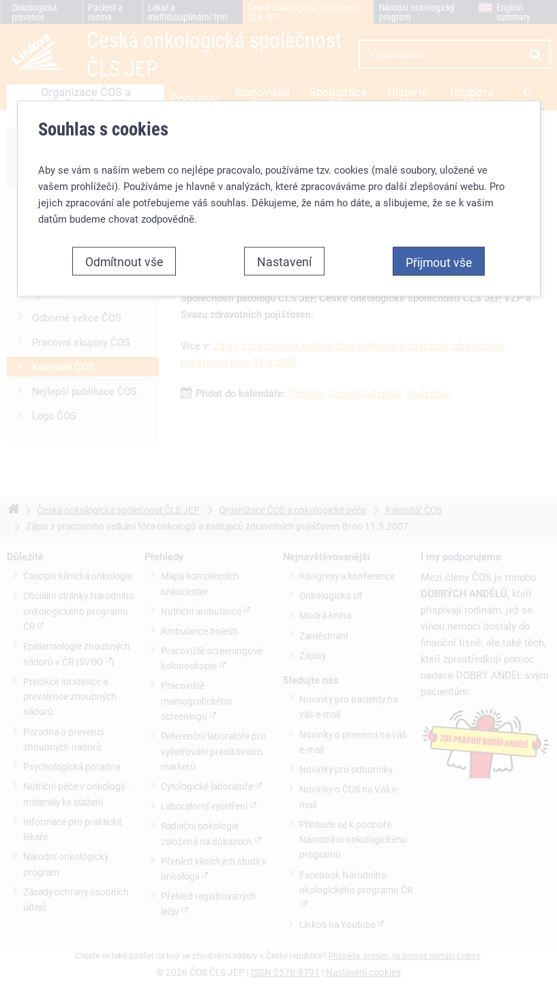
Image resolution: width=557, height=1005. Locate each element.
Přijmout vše (439, 262)
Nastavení (284, 261)
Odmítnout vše (124, 261)
